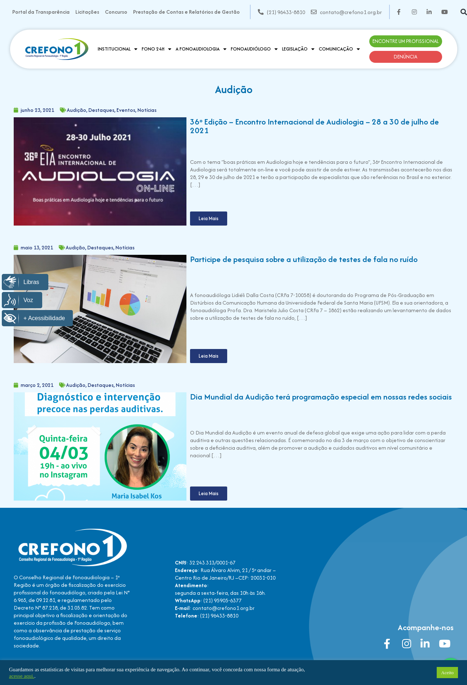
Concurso (116, 12)
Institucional (117, 49)
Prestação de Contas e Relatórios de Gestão (186, 12)
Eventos (125, 110)
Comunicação (339, 49)
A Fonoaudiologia (201, 49)
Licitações (87, 12)
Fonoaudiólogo (254, 49)
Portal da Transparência (41, 12)
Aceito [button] (447, 672)
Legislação (298, 49)
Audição (76, 110)
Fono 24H (156, 49)
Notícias (147, 110)
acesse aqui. (21, 676)
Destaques (101, 110)
